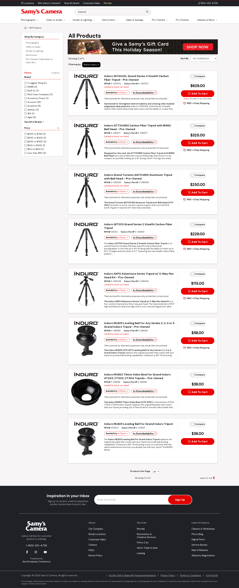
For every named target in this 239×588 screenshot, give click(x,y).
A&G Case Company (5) (40, 94)
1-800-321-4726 (36, 545)
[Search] (147, 11)
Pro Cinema (182, 20)
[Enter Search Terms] (111, 11)
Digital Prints (198, 539)
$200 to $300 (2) (36, 141)
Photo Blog (197, 534)
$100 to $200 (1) (36, 145)
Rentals (141, 528)
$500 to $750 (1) (36, 134)
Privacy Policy (168, 575)
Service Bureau (199, 544)
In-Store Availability (143, 92)
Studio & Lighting (82, 20)
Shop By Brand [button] (71, 3)
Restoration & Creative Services (146, 536)
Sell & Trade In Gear (147, 547)
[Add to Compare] (192, 76)
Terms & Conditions (190, 575)
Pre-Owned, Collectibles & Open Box (39, 61)
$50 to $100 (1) (35, 149)
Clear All (56, 73)
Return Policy (95, 555)
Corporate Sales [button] (91, 3)
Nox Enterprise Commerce (36, 561)
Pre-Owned (158, 20)
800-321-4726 (209, 3)
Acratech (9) (34, 105)
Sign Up (180, 500)
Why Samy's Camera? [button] (49, 3)
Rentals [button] (108, 3)
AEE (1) (30, 113)
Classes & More (205, 20)
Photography (28, 20)
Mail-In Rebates (200, 550)
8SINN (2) (32, 86)
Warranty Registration (203, 555)
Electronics (108, 20)
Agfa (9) (31, 117)
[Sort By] (204, 58)
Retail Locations (97, 534)
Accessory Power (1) (37, 98)
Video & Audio (54, 20)
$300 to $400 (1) (36, 137)
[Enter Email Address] (143, 500)
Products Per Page (140, 471)
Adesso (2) (33, 109)
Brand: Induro (90, 64)
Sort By (184, 58)
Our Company (96, 528)
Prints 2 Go (142, 542)
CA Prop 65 (212, 575)
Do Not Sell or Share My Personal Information (132, 575)
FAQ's (92, 550)
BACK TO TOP (206, 478)
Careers (93, 544)
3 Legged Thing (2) (37, 83)
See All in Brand (33, 121)
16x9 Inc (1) (33, 90)
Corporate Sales (97, 539)
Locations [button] (27, 3)
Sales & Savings (134, 20)
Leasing (141, 553)
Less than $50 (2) (36, 153)
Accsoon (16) (34, 102)
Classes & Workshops (203, 528)
